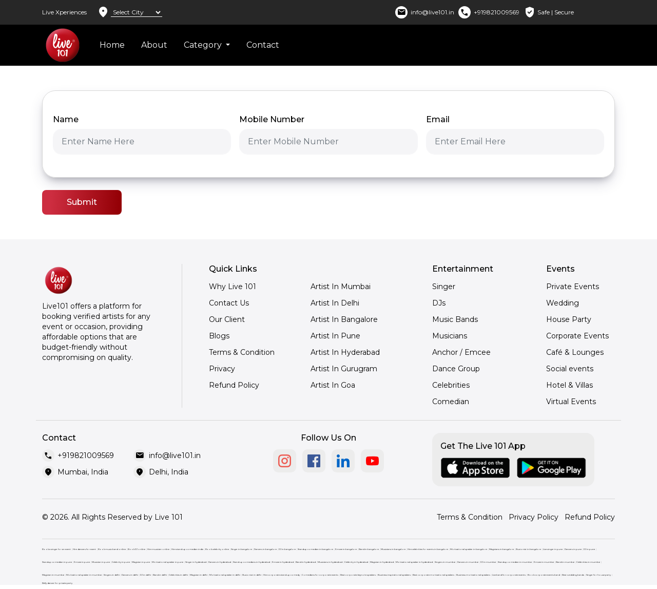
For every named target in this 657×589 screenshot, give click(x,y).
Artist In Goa (333, 385)
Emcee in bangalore (346, 549)
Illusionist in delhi (251, 575)
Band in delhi (160, 575)
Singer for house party (598, 575)
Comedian (450, 401)
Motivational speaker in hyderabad (414, 562)
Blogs (219, 335)
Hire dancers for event (84, 549)
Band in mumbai (565, 562)
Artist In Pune (335, 335)
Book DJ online (136, 549)
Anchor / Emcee (461, 352)
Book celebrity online (217, 549)
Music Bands (455, 319)
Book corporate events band (544, 575)
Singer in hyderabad (195, 562)
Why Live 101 (232, 286)
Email (438, 119)
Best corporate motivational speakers (433, 575)
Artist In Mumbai (341, 286)
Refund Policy (234, 385)
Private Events (572, 286)
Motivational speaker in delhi (224, 575)
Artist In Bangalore (344, 319)
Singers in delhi (112, 575)
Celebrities (451, 385)
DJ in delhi (145, 575)
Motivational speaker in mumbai (84, 575)
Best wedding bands (573, 575)
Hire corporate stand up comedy (281, 575)
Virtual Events (571, 401)
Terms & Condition (242, 352)
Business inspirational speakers (394, 575)
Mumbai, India (82, 472)
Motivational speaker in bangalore (468, 549)
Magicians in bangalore (501, 549)
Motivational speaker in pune (167, 562)
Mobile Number (271, 119)
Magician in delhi (198, 575)
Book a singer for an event (56, 549)
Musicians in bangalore (393, 549)
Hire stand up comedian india (187, 549)
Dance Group (456, 368)
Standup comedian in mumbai (515, 562)
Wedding (562, 303)
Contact (262, 45)
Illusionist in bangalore (528, 549)
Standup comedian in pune (57, 562)
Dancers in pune (573, 549)
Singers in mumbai (445, 562)
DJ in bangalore (287, 549)
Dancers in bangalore (265, 549)
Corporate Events (577, 335)
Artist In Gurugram (344, 368)
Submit (82, 202)
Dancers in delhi (130, 575)
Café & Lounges (575, 352)
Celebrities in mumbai (588, 562)
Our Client (227, 319)
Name (66, 119)
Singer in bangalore (241, 549)
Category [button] (204, 45)
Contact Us (229, 303)
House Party (568, 319)
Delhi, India (168, 472)
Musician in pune (101, 562)
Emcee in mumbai (544, 562)
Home (112, 45)
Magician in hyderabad (382, 562)
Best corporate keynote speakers (358, 575)
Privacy (222, 368)
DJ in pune (589, 549)
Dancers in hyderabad (219, 562)
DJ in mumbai (488, 562)
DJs (439, 303)
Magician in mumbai (53, 575)
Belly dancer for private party (57, 583)
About (154, 45)
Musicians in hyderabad (330, 562)
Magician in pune (141, 562)
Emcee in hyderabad (283, 562)
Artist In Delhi (335, 303)
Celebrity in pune (121, 562)
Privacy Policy (533, 517)
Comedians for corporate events (320, 575)
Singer (443, 286)
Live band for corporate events (509, 575)
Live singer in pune (553, 549)
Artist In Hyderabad (345, 352)
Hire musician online (158, 549)
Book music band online (112, 549)
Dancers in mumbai (467, 562)
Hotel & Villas (569, 385)
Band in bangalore (369, 549)
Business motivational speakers (473, 575)
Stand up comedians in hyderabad (251, 562)
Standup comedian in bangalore (315, 549)
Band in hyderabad (306, 562)
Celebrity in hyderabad (356, 562)
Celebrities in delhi (178, 575)
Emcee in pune (82, 562)
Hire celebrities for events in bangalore (428, 549)
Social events (569, 368)
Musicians (449, 335)
